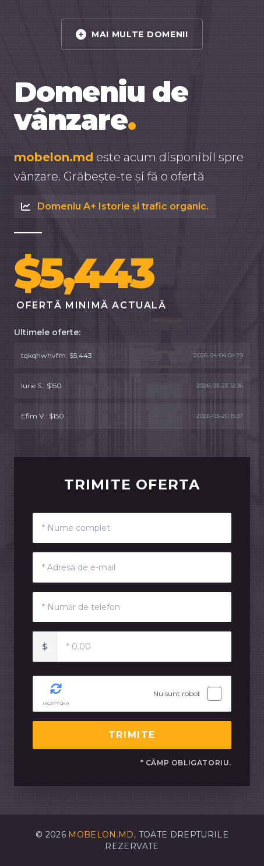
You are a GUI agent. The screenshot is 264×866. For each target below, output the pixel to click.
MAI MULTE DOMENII (132, 34)
